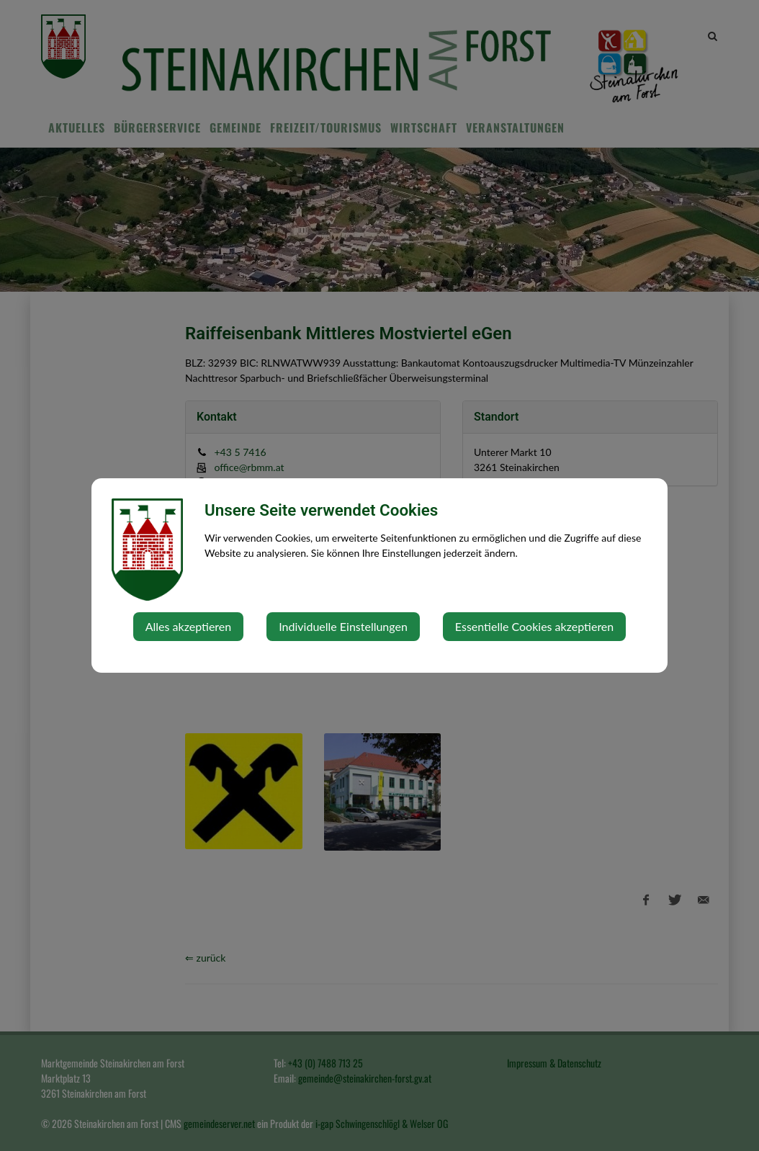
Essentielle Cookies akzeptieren (534, 626)
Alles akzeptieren (188, 626)
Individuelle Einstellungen (343, 626)
